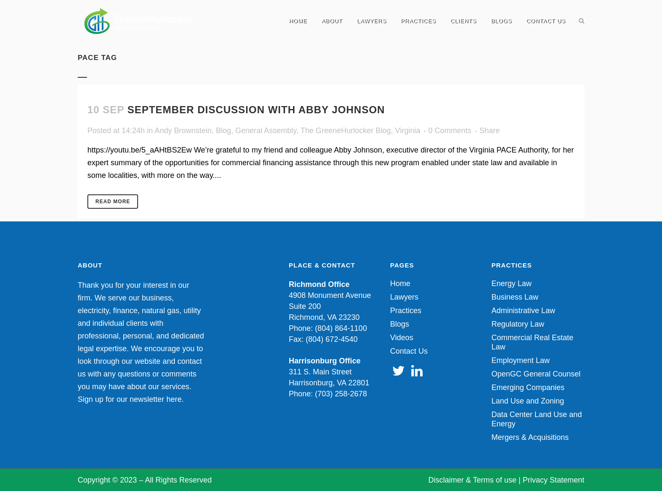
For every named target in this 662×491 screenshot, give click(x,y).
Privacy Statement (553, 480)
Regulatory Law (517, 324)
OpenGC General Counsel (536, 374)
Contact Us (409, 351)
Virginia (408, 130)
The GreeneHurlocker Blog (346, 130)
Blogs (399, 324)
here (174, 399)
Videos (401, 337)
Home (400, 283)
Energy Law (511, 283)
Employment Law (520, 360)
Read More (112, 202)
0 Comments (450, 130)
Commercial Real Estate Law (532, 342)
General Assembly (265, 130)
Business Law (514, 297)
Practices (405, 310)
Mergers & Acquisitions (530, 437)
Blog (223, 130)
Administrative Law (523, 310)
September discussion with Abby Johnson (256, 109)
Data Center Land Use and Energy (536, 419)
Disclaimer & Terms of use (473, 480)
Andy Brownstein (183, 130)
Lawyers (404, 297)
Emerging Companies (527, 387)
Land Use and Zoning (527, 401)
